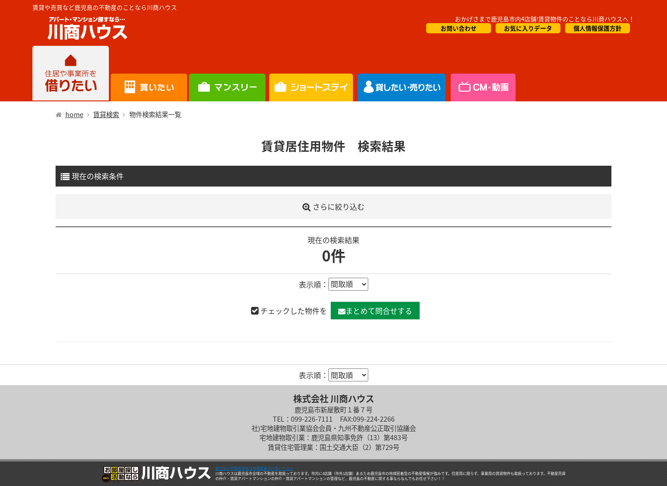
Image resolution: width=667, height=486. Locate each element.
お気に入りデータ (528, 28)
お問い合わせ (458, 28)
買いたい (149, 73)
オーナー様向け (311, 73)
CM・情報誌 (402, 73)
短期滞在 (227, 73)
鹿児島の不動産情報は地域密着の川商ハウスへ (254, 468)
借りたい (70, 73)
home (74, 114)
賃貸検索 (106, 114)
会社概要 (482, 73)
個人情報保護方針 (597, 28)
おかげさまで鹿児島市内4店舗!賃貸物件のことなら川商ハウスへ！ (545, 18)
